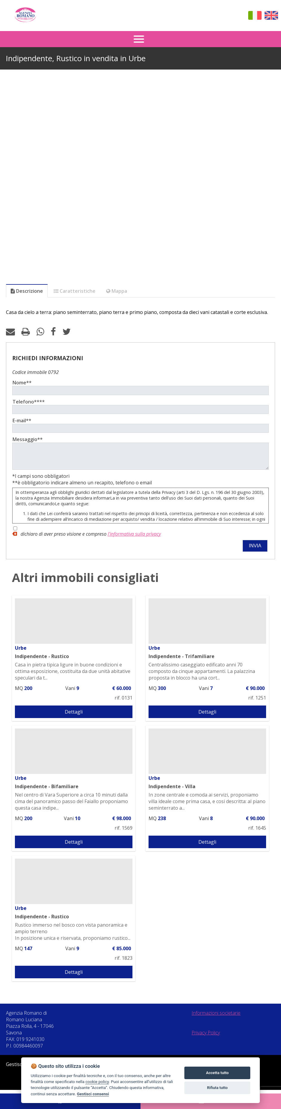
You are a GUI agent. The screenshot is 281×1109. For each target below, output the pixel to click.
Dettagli (74, 716)
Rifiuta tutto (217, 1087)
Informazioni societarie (216, 1017)
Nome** (22, 382)
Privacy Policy (206, 1037)
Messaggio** (28, 439)
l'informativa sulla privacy (134, 538)
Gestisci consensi (93, 1093)
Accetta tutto (217, 1073)
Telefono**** (29, 401)
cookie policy (97, 1081)
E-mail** (22, 420)
